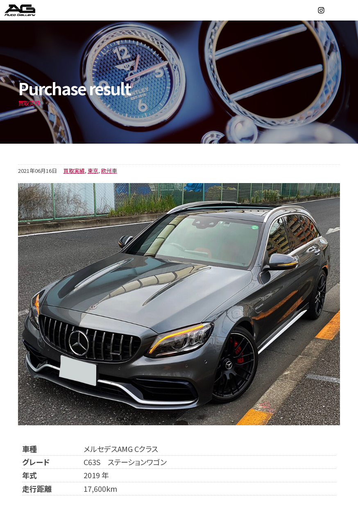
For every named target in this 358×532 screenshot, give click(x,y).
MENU (348, 10)
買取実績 (74, 170)
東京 (93, 170)
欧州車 (109, 170)
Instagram (321, 10)
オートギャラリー (28, 10)
